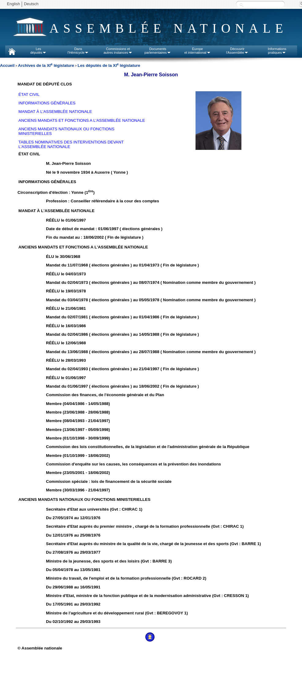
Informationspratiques (277, 50)
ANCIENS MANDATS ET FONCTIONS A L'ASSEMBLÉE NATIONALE (81, 120)
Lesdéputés (38, 50)
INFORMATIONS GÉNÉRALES (46, 103)
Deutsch (31, 4)
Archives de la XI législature (46, 65)
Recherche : (241, 4)
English (13, 4)
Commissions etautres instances (117, 50)
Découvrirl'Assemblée (237, 50)
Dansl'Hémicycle (78, 50)
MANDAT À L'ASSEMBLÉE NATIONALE (55, 111)
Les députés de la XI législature (108, 65)
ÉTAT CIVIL (28, 94)
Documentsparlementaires (157, 50)
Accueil (7, 65)
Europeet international (197, 50)
